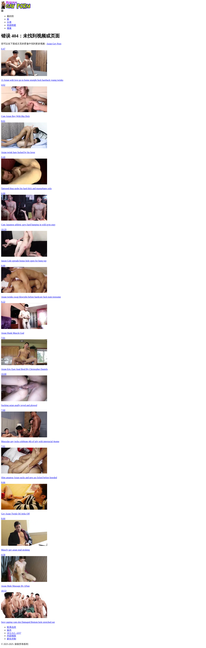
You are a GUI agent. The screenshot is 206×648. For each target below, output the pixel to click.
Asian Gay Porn (54, 43)
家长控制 (11, 639)
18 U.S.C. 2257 (14, 633)
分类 (9, 22)
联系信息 (11, 627)
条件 (9, 630)
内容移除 (11, 636)
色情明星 (11, 25)
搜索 (9, 28)
